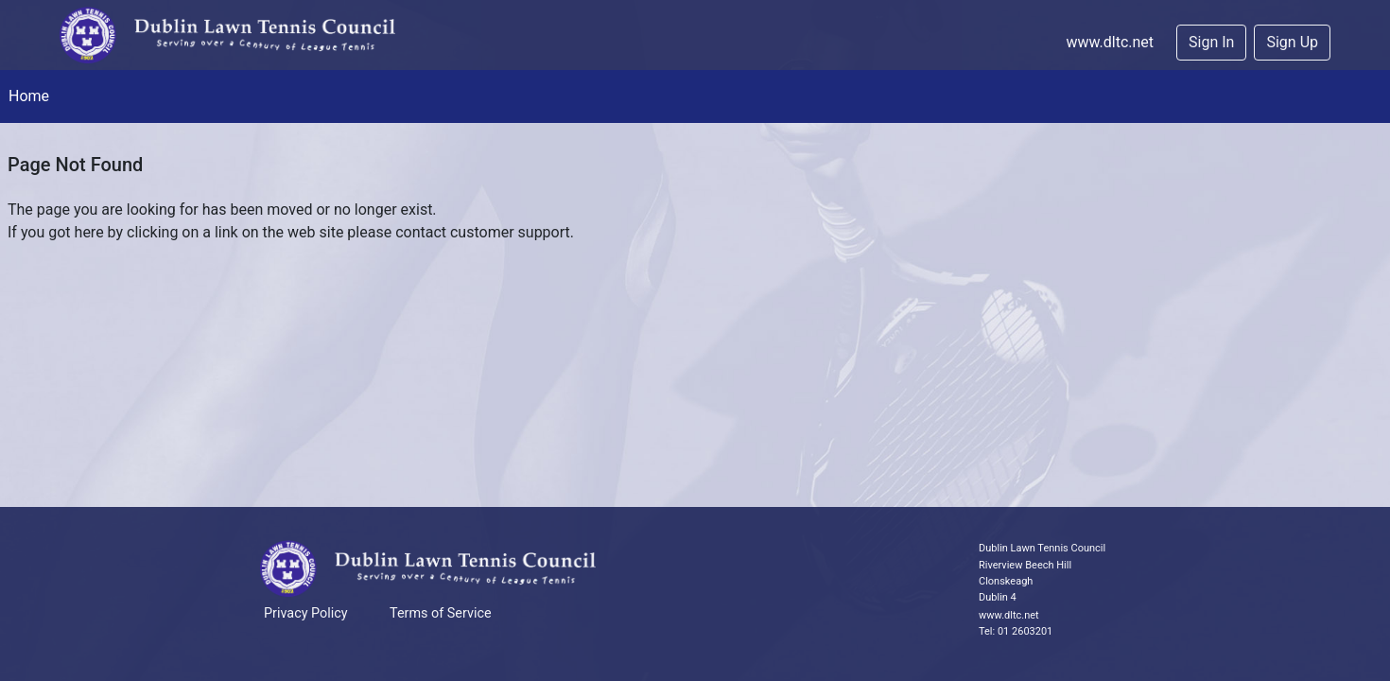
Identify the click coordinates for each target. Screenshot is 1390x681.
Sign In (1211, 42)
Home (29, 96)
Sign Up (1292, 42)
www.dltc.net (1110, 42)
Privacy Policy (306, 613)
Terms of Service (441, 613)
